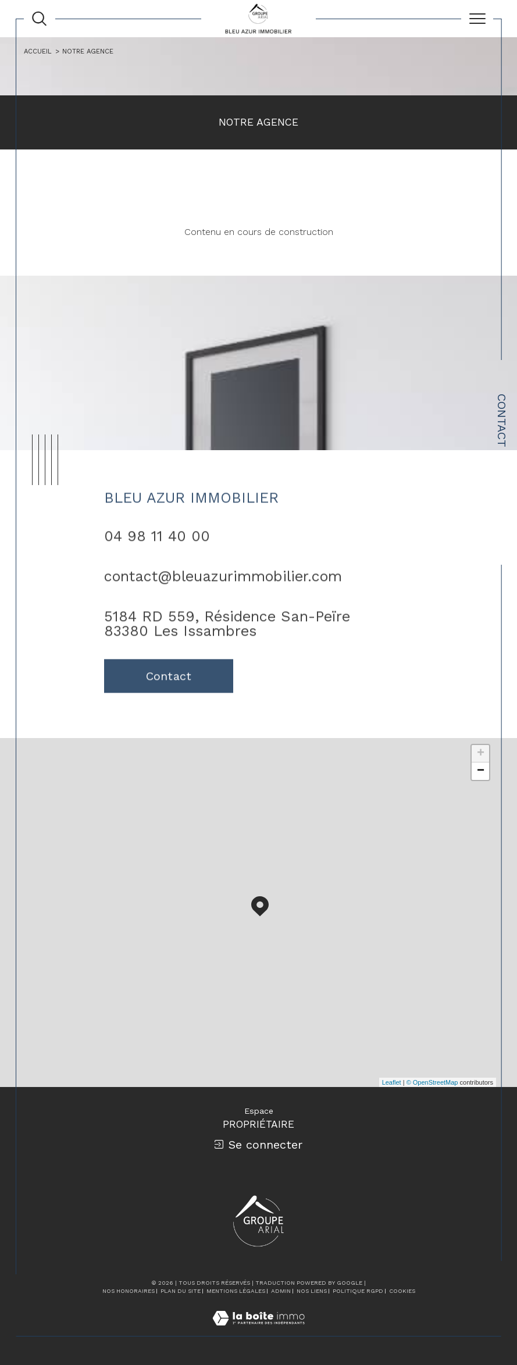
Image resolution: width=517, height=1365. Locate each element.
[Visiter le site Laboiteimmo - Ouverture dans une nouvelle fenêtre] (258, 1330)
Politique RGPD (358, 1291)
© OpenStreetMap (432, 1082)
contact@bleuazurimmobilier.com (223, 587)
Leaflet (391, 1082)
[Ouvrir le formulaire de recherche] (39, 18)
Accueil (38, 51)
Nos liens (312, 1291)
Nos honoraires (128, 1291)
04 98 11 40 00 (157, 547)
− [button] (480, 771)
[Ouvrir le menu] (477, 18)
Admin (281, 1291)
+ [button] (480, 753)
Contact (502, 420)
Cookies (402, 1291)
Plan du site (181, 1291)
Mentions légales (235, 1291)
